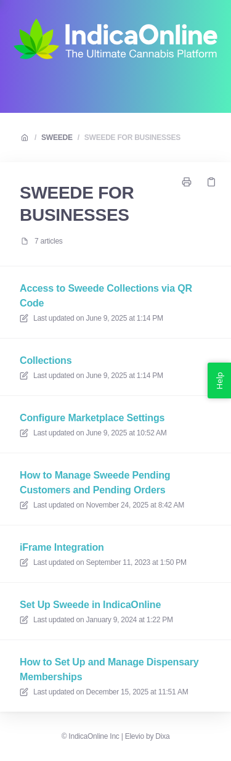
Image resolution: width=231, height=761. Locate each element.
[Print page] (187, 182)
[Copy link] (211, 182)
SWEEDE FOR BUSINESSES (132, 137)
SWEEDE (57, 137)
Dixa (162, 736)
